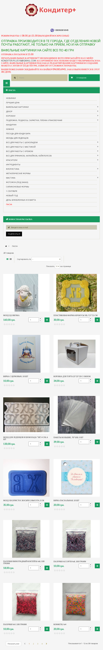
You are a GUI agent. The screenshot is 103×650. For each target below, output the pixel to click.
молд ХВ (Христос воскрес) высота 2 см (23, 500)
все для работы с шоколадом (22, 142)
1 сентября (11, 191)
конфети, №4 (60, 624)
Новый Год (12, 195)
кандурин (11, 124)
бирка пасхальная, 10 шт (66, 500)
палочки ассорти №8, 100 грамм (70, 561)
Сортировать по (24, 259)
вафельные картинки (17, 107)
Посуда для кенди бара (18, 133)
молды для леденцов (17, 138)
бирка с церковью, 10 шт (15, 376)
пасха (9, 204)
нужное (10, 129)
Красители (11, 160)
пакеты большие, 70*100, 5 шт (68, 437)
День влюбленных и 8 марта (21, 200)
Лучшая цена (12, 102)
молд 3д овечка (11, 315)
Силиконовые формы (17, 186)
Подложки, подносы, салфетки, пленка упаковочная (34, 120)
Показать (50, 266)
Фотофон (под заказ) (17, 182)
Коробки (10, 116)
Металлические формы (18, 173)
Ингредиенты (13, 164)
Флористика (12, 169)
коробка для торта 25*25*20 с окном (72, 376)
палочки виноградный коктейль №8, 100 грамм (23, 562)
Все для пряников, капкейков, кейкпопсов (29, 155)
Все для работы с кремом (19, 151)
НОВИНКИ (11, 98)
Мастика (10, 178)
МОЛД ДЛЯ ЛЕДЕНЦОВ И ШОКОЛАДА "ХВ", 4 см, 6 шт (25, 438)
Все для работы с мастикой (21, 147)
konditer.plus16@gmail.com (18, 60)
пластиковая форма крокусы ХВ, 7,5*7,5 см (76, 315)
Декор (9, 111)
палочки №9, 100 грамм (15, 624)
